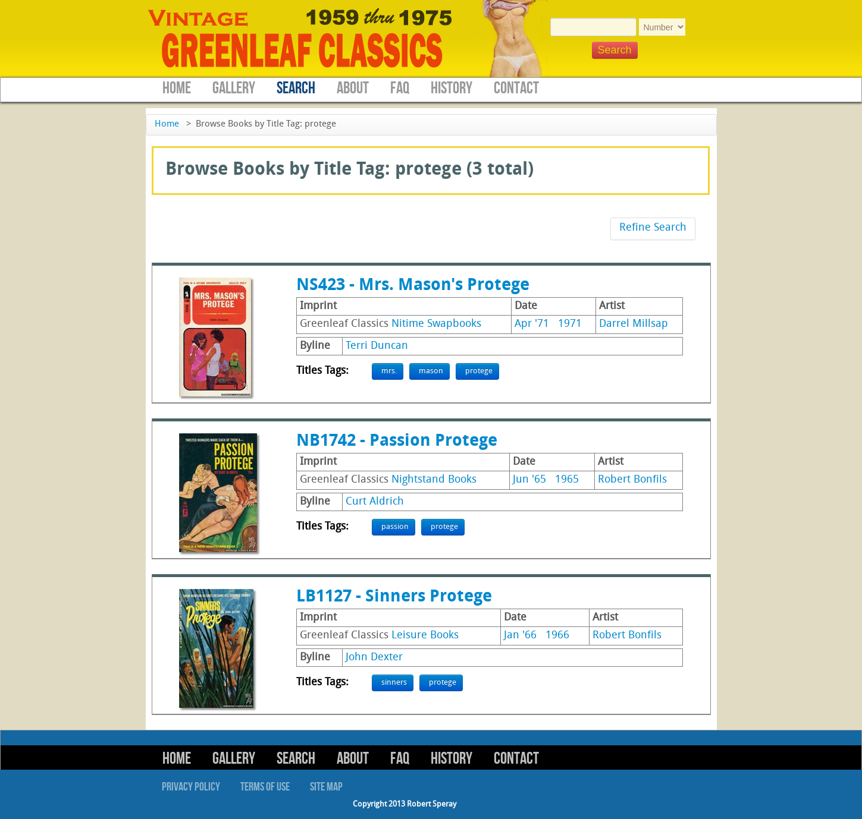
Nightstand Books (434, 480)
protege (479, 371)
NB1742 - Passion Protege (396, 441)
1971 (570, 324)
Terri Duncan (377, 346)
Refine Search (653, 228)
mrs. (389, 371)
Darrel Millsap (633, 324)
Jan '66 (520, 635)
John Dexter (374, 657)
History (451, 88)
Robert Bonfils (632, 480)
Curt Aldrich (375, 502)
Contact (516, 88)
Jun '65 (529, 480)
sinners (394, 682)
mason (431, 371)
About (353, 88)
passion (395, 527)
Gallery (233, 88)
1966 (557, 635)
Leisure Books (425, 635)
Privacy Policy (191, 787)
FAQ (399, 88)
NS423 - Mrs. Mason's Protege (412, 286)
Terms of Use (265, 787)
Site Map (326, 787)
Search (296, 88)
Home (176, 88)
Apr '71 (532, 324)
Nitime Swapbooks (436, 324)
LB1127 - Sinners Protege (394, 597)
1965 (567, 480)
